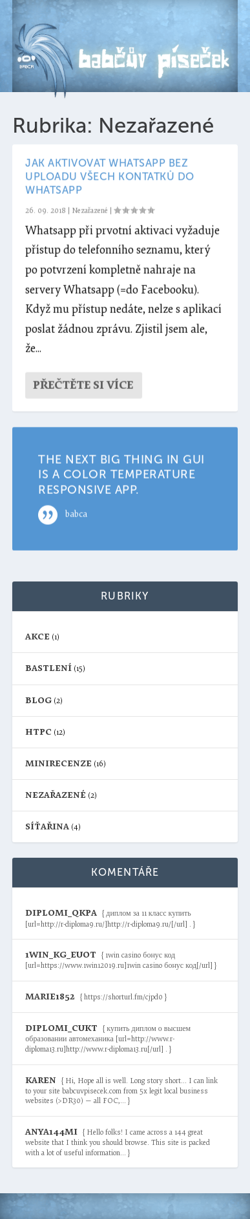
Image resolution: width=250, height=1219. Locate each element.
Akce (37, 636)
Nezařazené (90, 211)
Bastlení (48, 668)
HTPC (38, 731)
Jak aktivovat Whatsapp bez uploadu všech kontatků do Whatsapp (109, 176)
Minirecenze (58, 763)
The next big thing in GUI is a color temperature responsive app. (121, 475)
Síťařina (47, 826)
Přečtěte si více (83, 385)
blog (38, 700)
